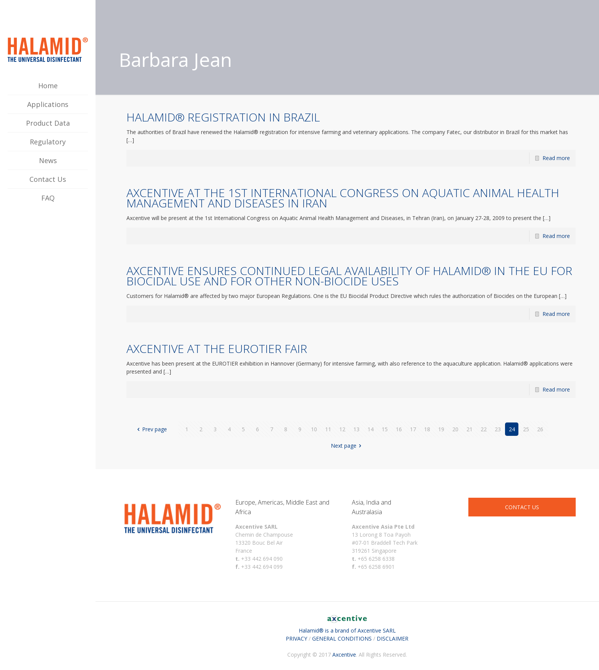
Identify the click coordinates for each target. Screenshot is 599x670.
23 (498, 429)
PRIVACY (296, 638)
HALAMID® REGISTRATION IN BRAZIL (223, 117)
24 (512, 429)
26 (540, 429)
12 (342, 429)
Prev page (151, 429)
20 (455, 429)
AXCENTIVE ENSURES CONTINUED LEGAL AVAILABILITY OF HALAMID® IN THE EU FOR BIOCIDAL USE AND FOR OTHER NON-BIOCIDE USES (349, 276)
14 (370, 429)
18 (427, 429)
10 (314, 429)
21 (469, 429)
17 (413, 429)
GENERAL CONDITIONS (342, 638)
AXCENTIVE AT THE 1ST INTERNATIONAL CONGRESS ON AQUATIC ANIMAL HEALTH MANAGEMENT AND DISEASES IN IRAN (342, 198)
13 (356, 429)
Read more (556, 158)
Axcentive (344, 654)
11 (328, 429)
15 (385, 429)
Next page (347, 445)
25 (526, 429)
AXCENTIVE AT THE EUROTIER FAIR (216, 348)
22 (484, 429)
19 (441, 429)
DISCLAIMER (392, 638)
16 (399, 429)
